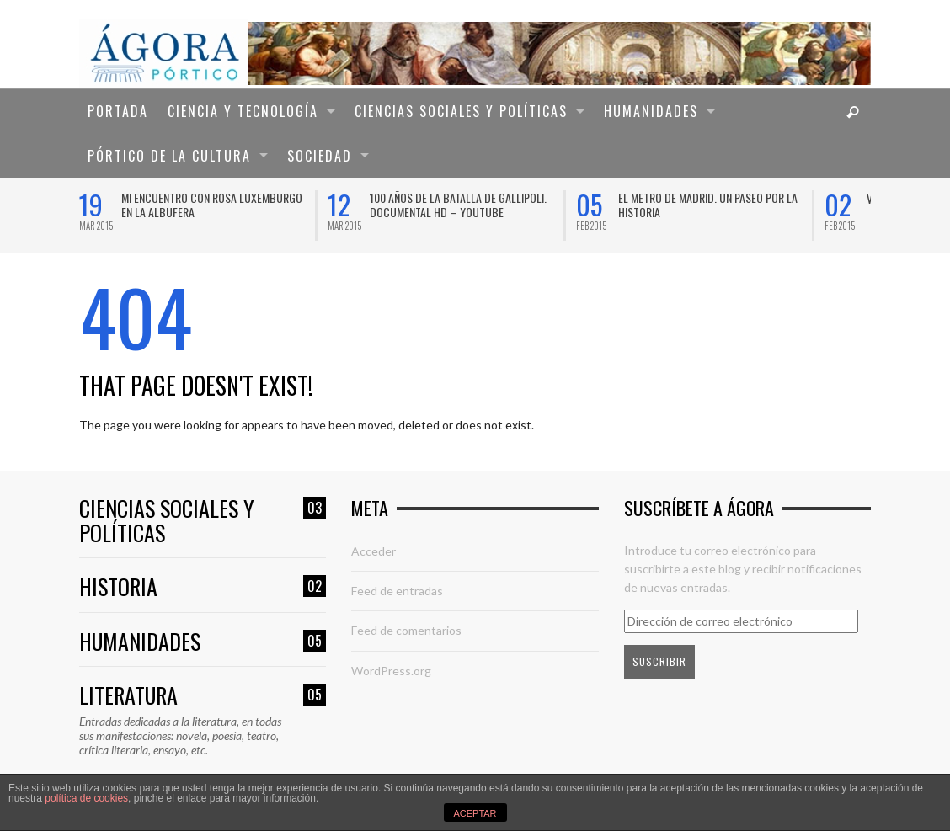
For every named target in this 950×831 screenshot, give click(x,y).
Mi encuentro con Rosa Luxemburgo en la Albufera (211, 204)
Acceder (373, 551)
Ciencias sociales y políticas (202, 521)
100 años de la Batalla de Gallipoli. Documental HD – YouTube (458, 204)
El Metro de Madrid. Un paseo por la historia (708, 204)
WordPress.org (391, 670)
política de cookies (86, 798)
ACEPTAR (474, 813)
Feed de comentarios (406, 630)
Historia (202, 587)
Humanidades (202, 642)
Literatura (202, 696)
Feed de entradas (397, 590)
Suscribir (659, 661)
